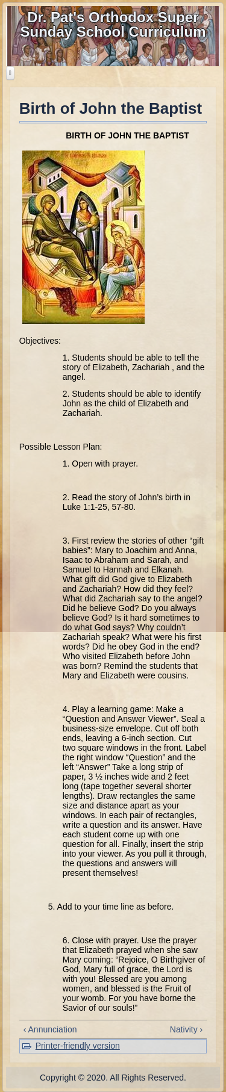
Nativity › (186, 1029)
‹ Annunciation (50, 1029)
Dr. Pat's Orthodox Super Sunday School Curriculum (113, 24)
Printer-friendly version (78, 1045)
